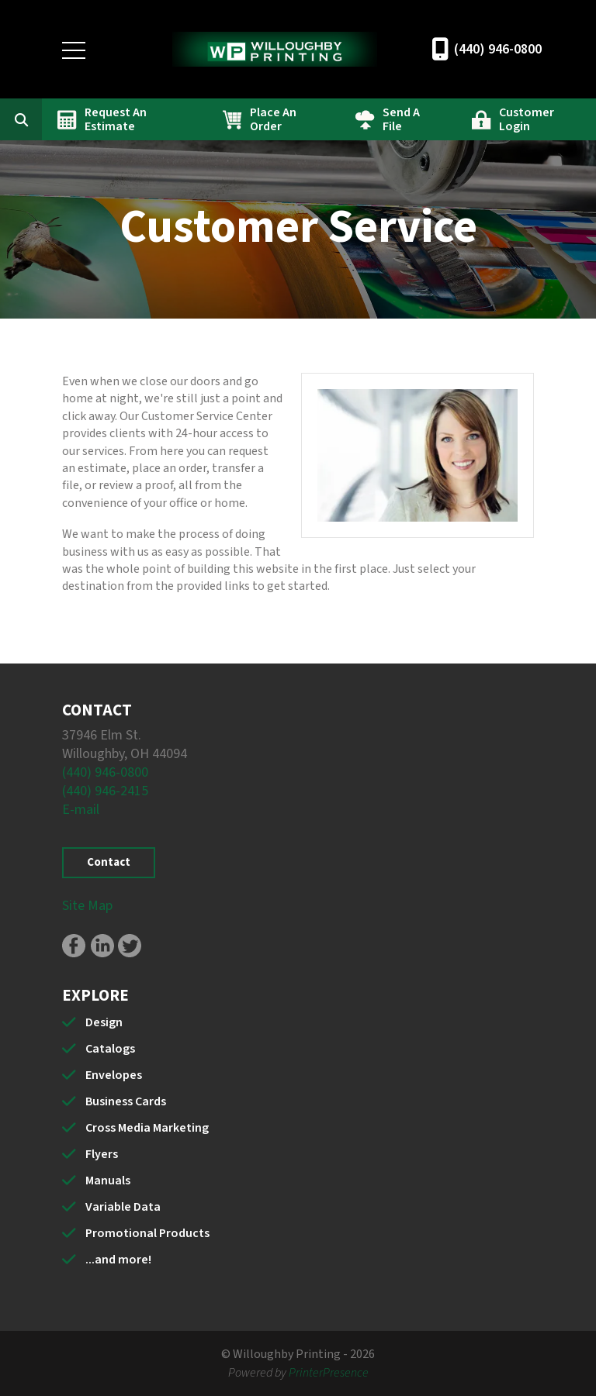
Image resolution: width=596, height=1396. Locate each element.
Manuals (107, 1180)
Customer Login (526, 119)
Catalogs (110, 1048)
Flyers (101, 1154)
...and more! (118, 1259)
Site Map (87, 905)
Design (104, 1022)
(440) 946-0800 (498, 49)
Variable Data (123, 1206)
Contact (108, 862)
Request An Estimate (116, 119)
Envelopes (113, 1075)
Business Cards (125, 1101)
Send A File (401, 119)
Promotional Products (147, 1233)
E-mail (80, 809)
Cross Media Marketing (147, 1127)
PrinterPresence (329, 1372)
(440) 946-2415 (105, 791)
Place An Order (273, 119)
